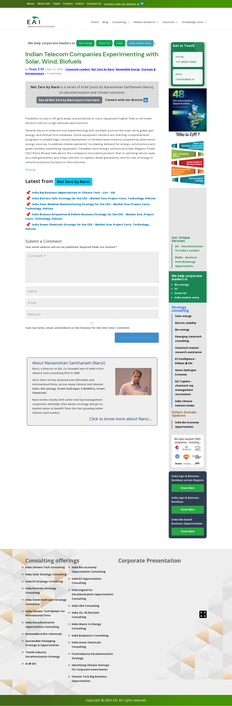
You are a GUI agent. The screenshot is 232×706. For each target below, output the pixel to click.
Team (56, 3)
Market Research (144, 22)
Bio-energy (85, 43)
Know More (187, 488)
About (31, 3)
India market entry (140, 43)
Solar (120, 43)
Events (80, 3)
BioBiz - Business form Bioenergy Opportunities (186, 262)
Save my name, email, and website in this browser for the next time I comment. (77, 328)
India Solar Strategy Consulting (46, 574)
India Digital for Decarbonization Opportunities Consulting (92, 594)
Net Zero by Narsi (102, 69)
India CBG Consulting (85, 606)
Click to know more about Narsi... (120, 419)
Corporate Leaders (77, 69)
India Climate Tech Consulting (45, 567)
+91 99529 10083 (186, 62)
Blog (105, 22)
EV (176, 289)
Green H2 (104, 43)
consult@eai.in (185, 79)
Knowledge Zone (192, 22)
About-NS (44, 3)
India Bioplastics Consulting (90, 635)
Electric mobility (185, 323)
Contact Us (94, 3)
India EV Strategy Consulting (44, 581)
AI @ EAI (30, 664)
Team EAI (36, 69)
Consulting (119, 22)
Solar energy (183, 316)
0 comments (54, 74)
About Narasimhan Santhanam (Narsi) (68, 363)
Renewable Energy (128, 69)
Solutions (169, 22)
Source (30, 170)
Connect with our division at (124, 3)
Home (95, 22)
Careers (68, 3)
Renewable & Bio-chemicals (43, 634)
